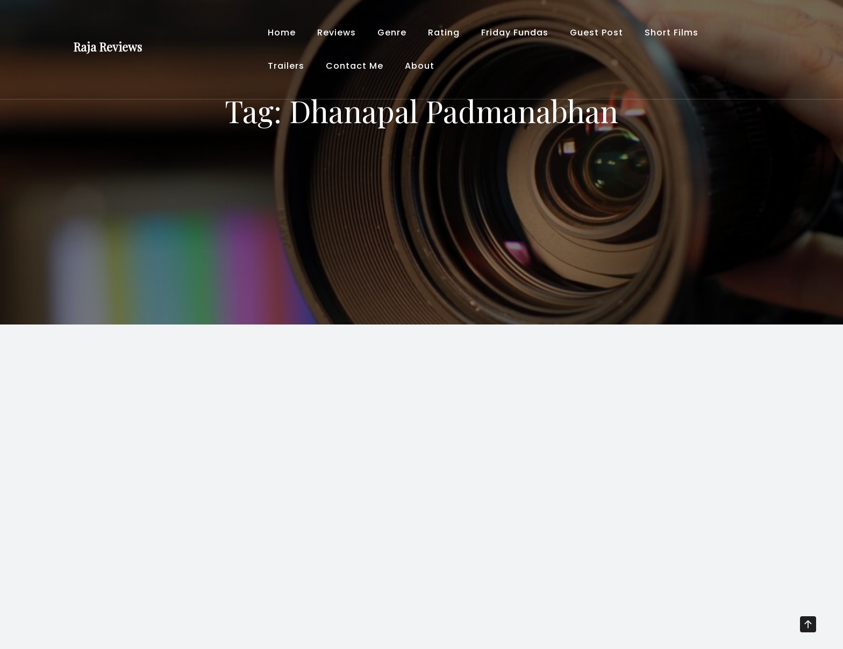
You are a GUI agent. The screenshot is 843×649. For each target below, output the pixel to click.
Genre (391, 32)
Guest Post (596, 32)
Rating (444, 32)
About (419, 66)
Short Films (671, 32)
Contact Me (354, 66)
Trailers (286, 66)
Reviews (336, 32)
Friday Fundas (514, 32)
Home (282, 32)
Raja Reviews (107, 46)
